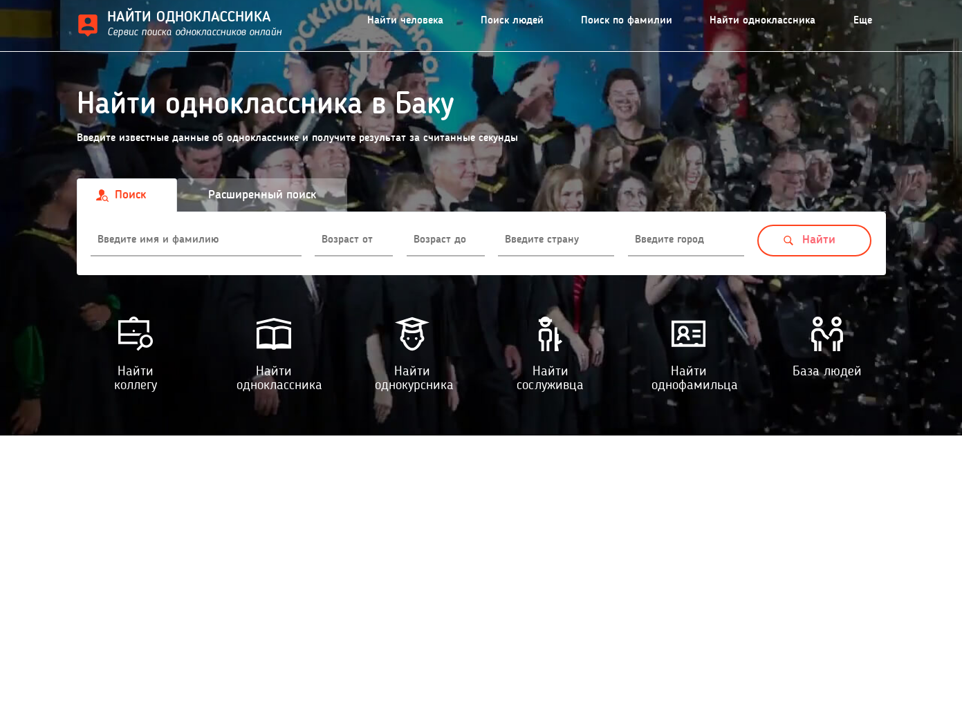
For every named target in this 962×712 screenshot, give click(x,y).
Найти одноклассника (762, 20)
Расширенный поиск (262, 195)
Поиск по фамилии (626, 20)
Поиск (130, 195)
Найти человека (405, 20)
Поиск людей (512, 20)
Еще (862, 20)
